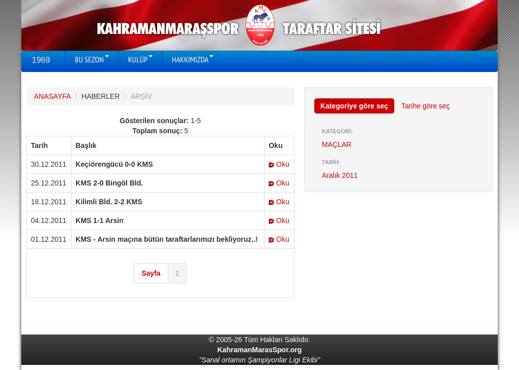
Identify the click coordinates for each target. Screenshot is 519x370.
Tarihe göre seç (425, 106)
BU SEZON (92, 59)
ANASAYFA (52, 96)
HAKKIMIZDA (192, 59)
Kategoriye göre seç (354, 106)
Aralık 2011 (340, 175)
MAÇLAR (336, 144)
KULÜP (140, 59)
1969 (41, 60)
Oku (279, 164)
